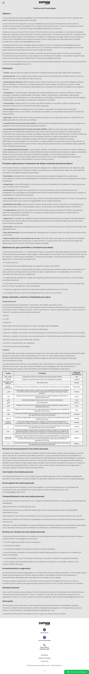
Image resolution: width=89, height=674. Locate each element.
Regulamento (44, 655)
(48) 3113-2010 (44, 646)
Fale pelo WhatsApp (44, 638)
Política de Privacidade (44, 658)
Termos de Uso (44, 661)
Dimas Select (44, 630)
